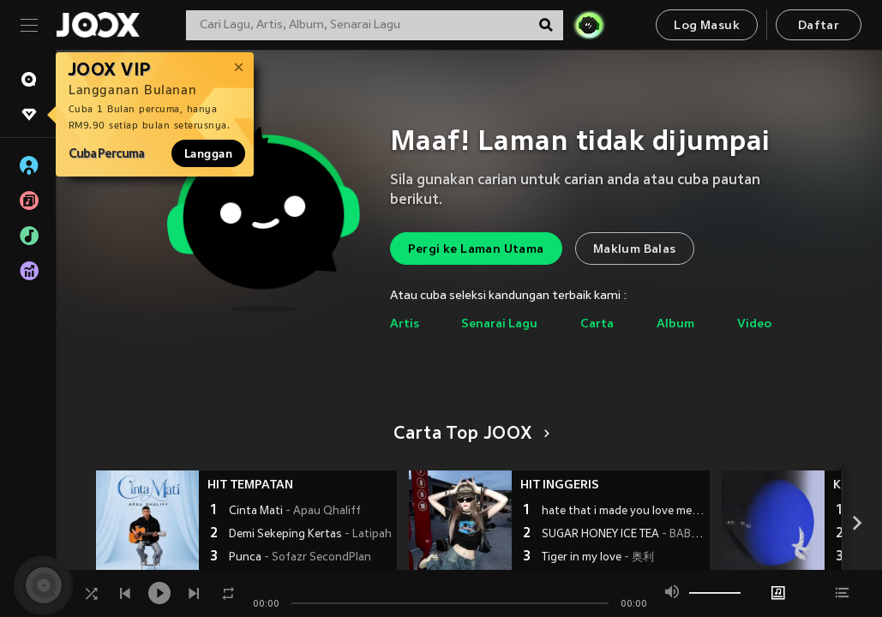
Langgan (208, 153)
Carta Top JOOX (468, 434)
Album (675, 324)
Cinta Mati (295, 512)
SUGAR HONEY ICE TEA (623, 535)
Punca (300, 558)
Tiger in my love (598, 558)
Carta (597, 324)
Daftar (818, 26)
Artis (404, 324)
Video (754, 324)
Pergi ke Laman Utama (476, 249)
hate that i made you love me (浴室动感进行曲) (623, 512)
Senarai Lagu (499, 324)
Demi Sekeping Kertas (310, 535)
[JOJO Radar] (589, 25)
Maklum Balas (634, 249)
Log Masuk (707, 26)
